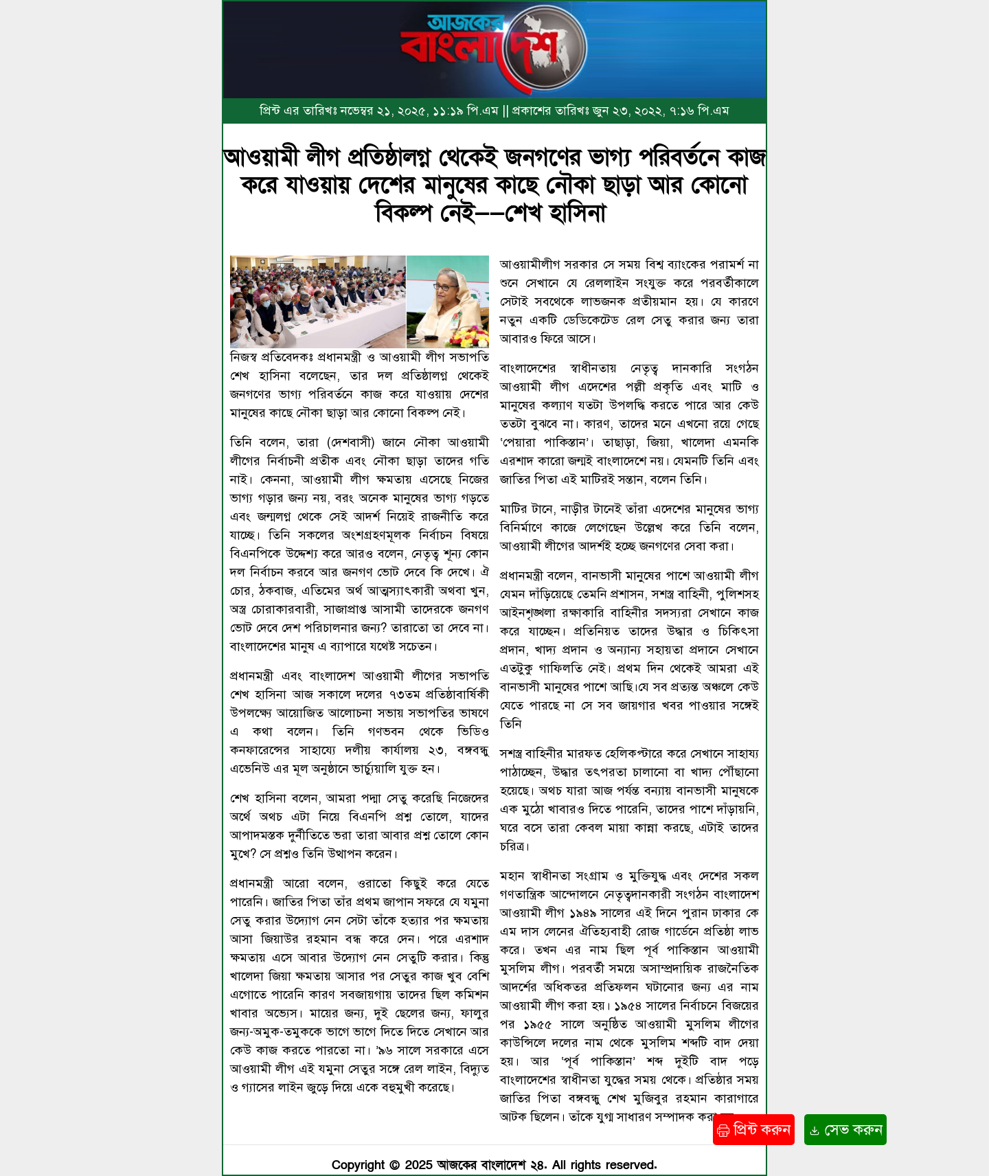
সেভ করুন (845, 1129)
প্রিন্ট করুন (754, 1129)
